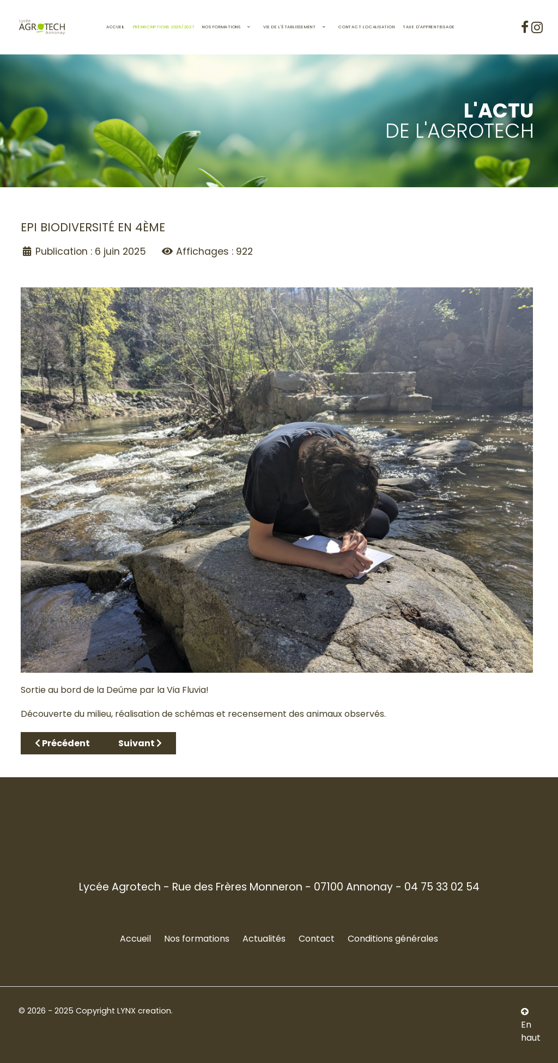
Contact (317, 938)
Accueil (135, 938)
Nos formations (196, 938)
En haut (531, 1025)
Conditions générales (393, 938)
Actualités (264, 938)
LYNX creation (144, 1010)
